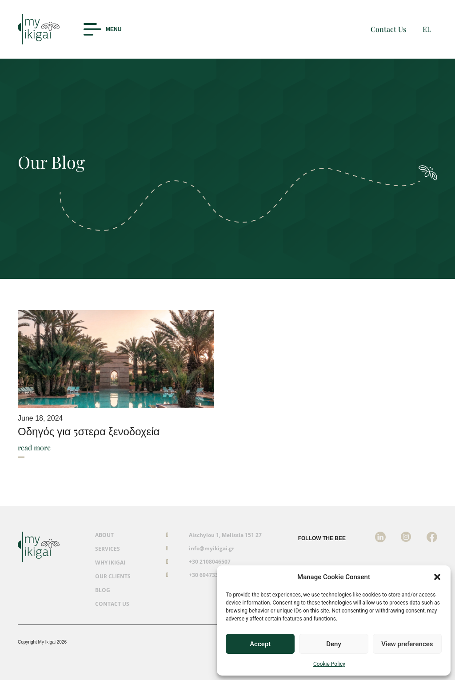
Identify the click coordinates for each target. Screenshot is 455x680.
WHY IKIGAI (110, 562)
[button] (437, 577)
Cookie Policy (329, 664)
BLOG (102, 590)
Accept (260, 644)
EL (427, 29)
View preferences (407, 644)
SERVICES (107, 549)
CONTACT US (112, 604)
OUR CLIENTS (113, 576)
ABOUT (104, 535)
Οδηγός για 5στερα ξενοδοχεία (89, 431)
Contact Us (388, 29)
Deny (333, 644)
